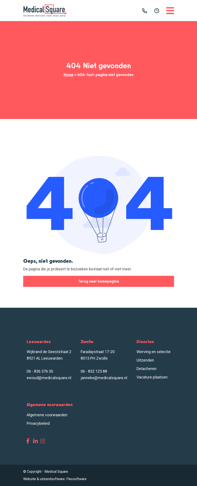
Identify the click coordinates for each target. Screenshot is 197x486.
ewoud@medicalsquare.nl (49, 377)
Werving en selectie (154, 351)
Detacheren (146, 368)
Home (68, 74)
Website (29, 479)
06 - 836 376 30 (40, 371)
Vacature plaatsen (152, 377)
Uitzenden (145, 360)
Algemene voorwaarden (47, 415)
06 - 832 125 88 (94, 371)
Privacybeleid (38, 423)
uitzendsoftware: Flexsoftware (63, 479)
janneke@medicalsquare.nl (104, 377)
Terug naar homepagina (98, 281)
